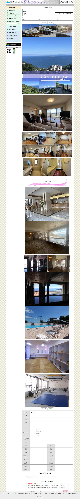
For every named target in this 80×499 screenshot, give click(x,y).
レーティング (25, 432)
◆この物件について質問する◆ (47, 473)
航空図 (32, 412)
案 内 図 (50, 22)
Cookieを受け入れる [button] (40, 496)
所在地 (26, 412)
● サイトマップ (39, 491)
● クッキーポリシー (57, 491)
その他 (26, 425)
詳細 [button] (42, 494)
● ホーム (28, 491)
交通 (26, 442)
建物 (26, 419)
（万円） (22, 0)
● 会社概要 (33, 491)
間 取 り (44, 22)
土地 (26, 415)
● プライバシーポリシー (47, 491)
